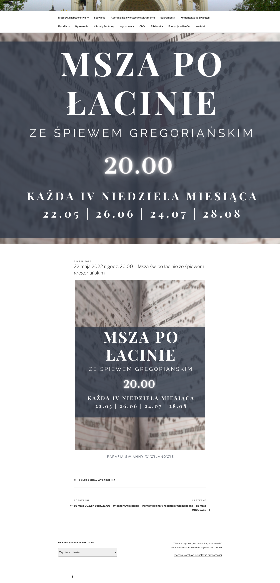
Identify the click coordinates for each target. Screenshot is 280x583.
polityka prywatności (210, 554)
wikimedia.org (197, 547)
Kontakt (200, 26)
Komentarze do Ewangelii (195, 17)
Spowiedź (99, 17)
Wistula (180, 547)
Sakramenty (167, 17)
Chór (142, 26)
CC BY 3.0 (217, 547)
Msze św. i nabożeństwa (73, 17)
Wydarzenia (127, 26)
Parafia (64, 26)
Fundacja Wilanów (179, 26)
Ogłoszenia (81, 26)
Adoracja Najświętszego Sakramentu (133, 17)
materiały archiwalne (186, 554)
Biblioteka (157, 26)
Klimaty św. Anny (104, 26)
